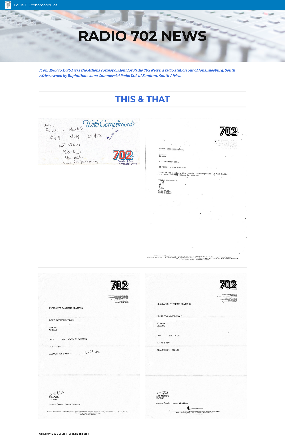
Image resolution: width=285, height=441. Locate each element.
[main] (142, 36)
